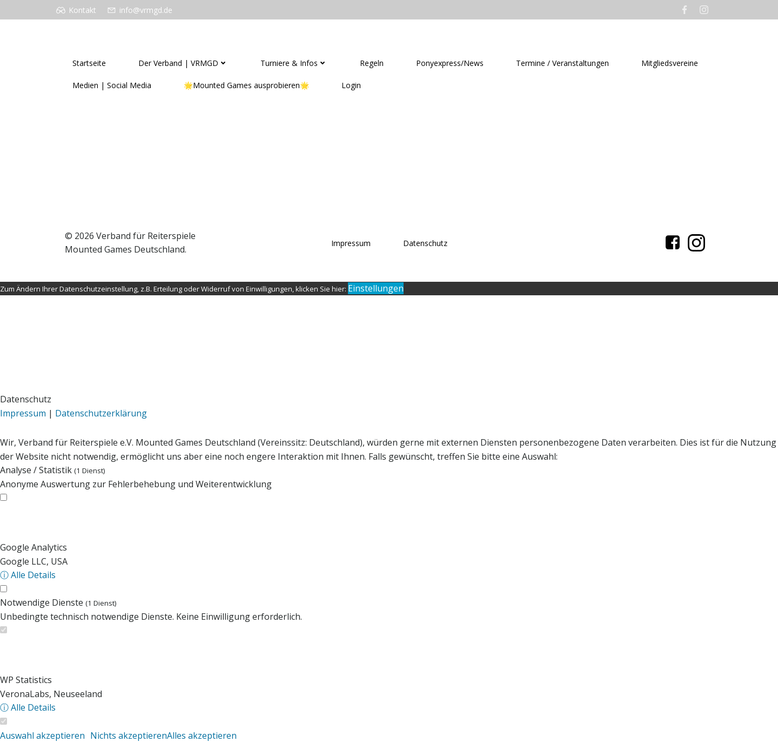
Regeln (372, 63)
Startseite (89, 63)
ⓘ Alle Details (28, 575)
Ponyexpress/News (450, 63)
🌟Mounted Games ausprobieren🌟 (246, 85)
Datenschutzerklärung (101, 413)
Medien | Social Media (111, 85)
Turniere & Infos (293, 63)
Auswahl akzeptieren (42, 735)
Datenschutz (425, 243)
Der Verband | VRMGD (183, 63)
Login (351, 85)
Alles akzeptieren (202, 735)
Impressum (351, 243)
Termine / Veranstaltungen (562, 63)
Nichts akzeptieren (128, 735)
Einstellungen (376, 288)
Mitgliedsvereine (669, 63)
